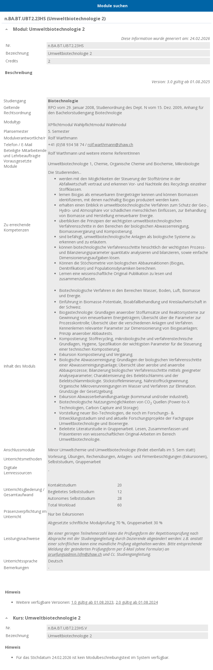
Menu (7, 5)
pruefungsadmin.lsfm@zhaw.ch (75, 554)
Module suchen (112, 5)
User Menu (206, 5)
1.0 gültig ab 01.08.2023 (92, 602)
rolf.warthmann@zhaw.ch (110, 144)
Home (18, 5)
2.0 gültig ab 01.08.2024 (137, 602)
